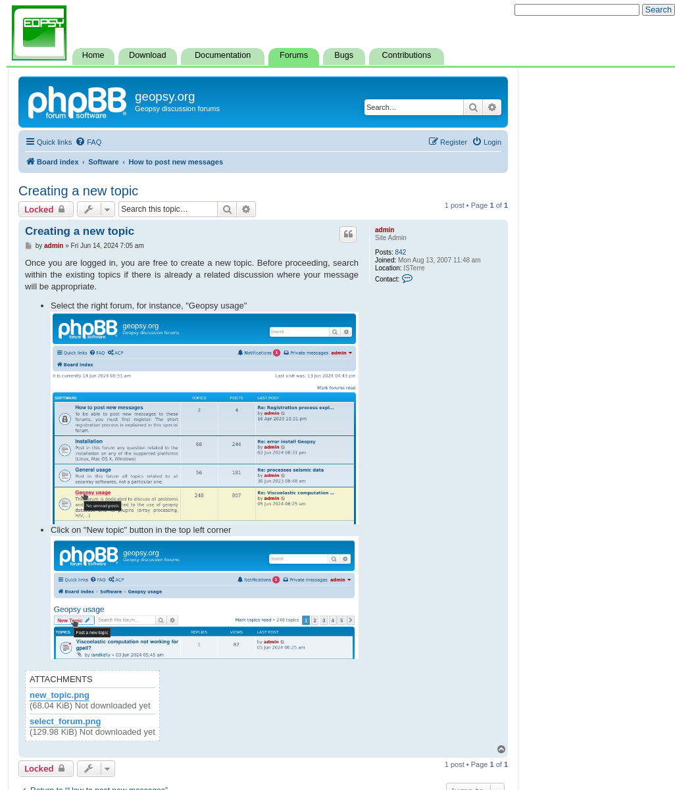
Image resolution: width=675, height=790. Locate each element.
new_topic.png (59, 695)
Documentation (223, 55)
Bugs (343, 55)
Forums (294, 55)
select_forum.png (65, 721)
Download (147, 55)
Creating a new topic (78, 191)
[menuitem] (88, 142)
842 (401, 252)
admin (384, 230)
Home (93, 55)
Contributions (407, 55)
